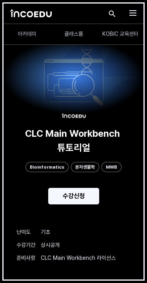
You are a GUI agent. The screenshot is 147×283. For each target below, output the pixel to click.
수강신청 (74, 196)
